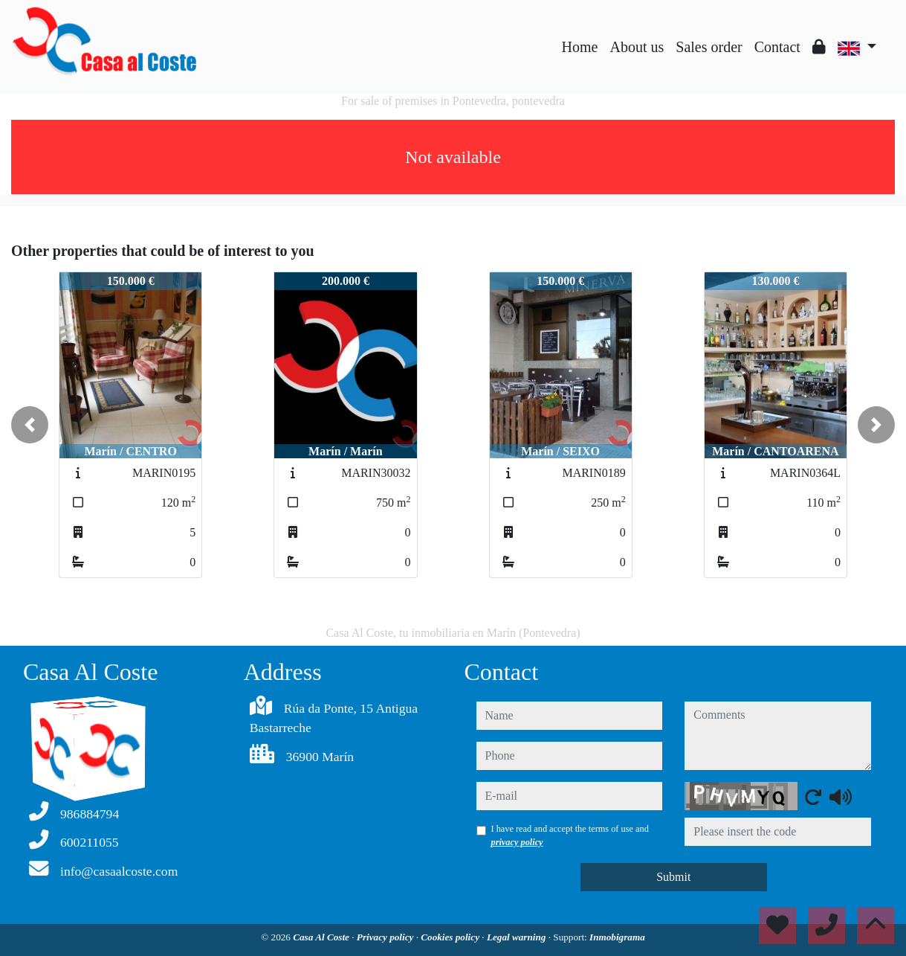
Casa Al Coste (322, 937)
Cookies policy (451, 937)
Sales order (709, 47)
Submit (673, 876)
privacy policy (517, 842)
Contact (777, 47)
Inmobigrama (617, 937)
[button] (29, 424)
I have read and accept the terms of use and (570, 835)
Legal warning (518, 937)
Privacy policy (386, 937)
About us (636, 47)
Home (580, 47)
